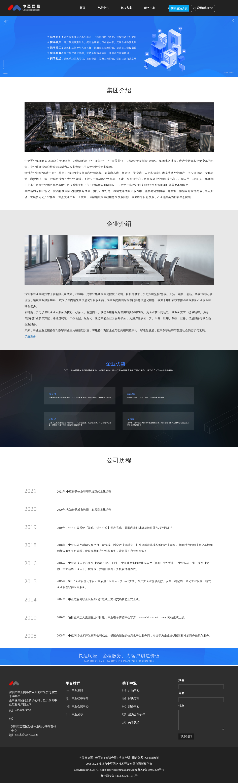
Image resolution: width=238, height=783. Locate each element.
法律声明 (124, 757)
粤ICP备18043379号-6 (150, 769)
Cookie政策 (152, 757)
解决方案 (126, 7)
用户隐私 (137, 757)
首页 (82, 7)
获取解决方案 (179, 8)
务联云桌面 (86, 757)
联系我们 (186, 736)
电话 (181, 693)
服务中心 (149, 7)
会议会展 (111, 757)
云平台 (99, 757)
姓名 (181, 680)
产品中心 (103, 7)
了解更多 (30, 336)
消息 (181, 706)
